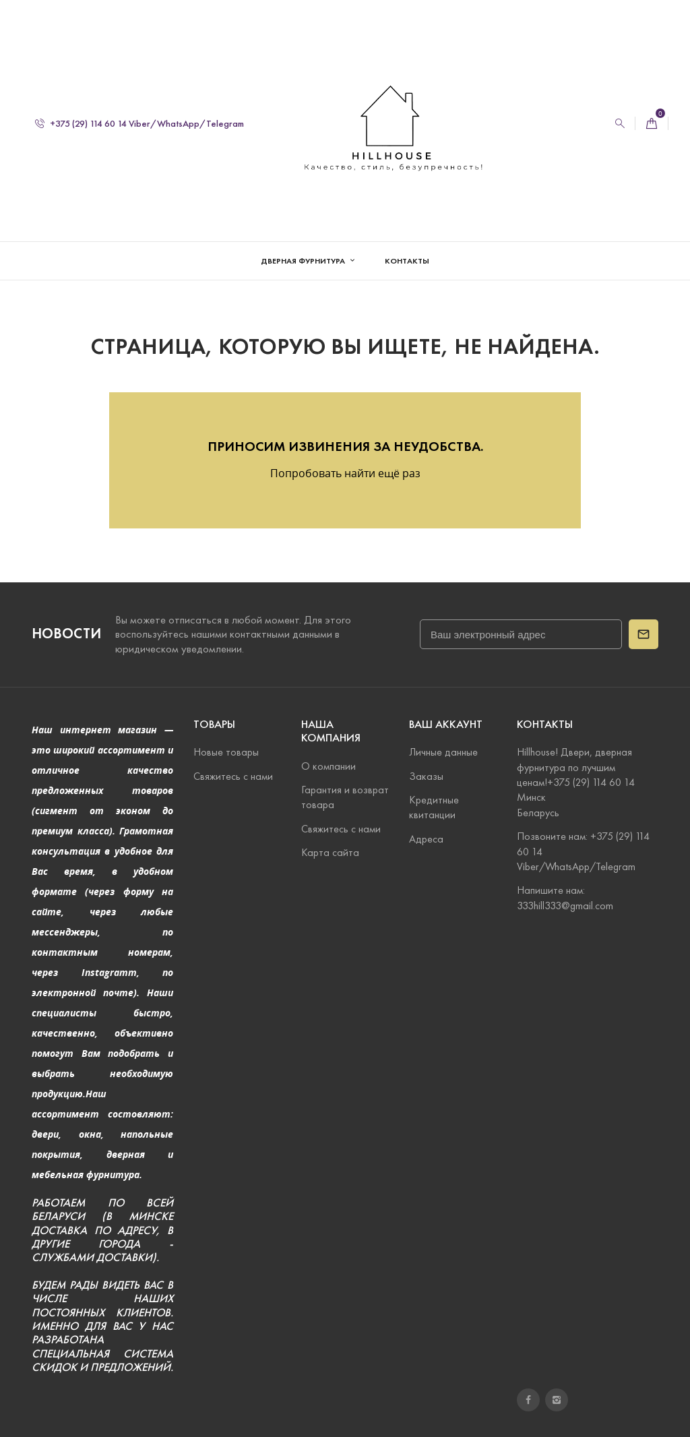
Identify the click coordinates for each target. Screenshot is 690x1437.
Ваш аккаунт (445, 724)
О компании (328, 766)
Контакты (407, 260)
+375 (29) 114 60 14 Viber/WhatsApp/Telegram (139, 123)
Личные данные (443, 751)
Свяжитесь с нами (233, 776)
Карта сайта (330, 852)
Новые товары (226, 751)
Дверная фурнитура (304, 260)
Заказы (426, 776)
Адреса (426, 838)
